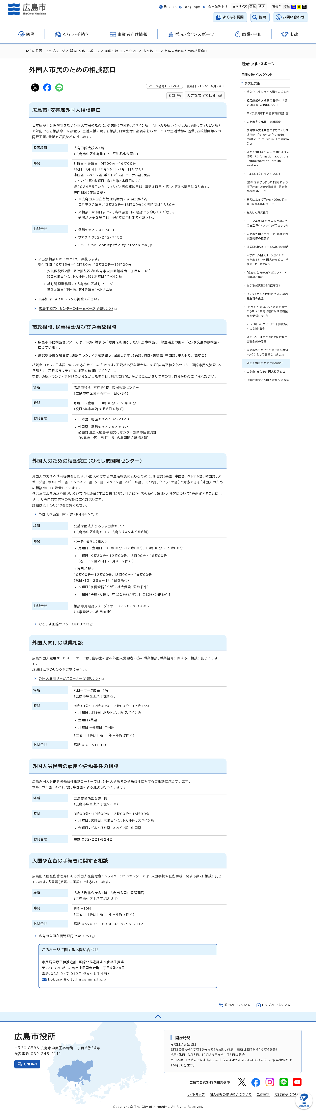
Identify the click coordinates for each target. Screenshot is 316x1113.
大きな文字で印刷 (201, 95)
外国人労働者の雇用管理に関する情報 (268, 159)
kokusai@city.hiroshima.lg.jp (77, 979)
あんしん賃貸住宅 (258, 212)
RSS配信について (288, 1094)
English (170, 6)
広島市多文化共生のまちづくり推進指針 (268, 137)
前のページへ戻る (237, 1005)
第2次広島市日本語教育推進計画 (268, 113)
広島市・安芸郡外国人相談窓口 (266, 371)
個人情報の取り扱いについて (231, 1094)
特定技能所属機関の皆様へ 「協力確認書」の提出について (267, 102)
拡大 (261, 7)
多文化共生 (151, 50)
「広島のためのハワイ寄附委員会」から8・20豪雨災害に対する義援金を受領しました (268, 311)
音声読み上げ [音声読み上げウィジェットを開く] (218, 6)
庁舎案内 (30, 1064)
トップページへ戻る (276, 1005)
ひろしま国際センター (66, 624)
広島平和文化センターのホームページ (78, 308)
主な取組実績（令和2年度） (263, 285)
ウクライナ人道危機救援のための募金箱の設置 (267, 296)
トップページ (56, 50)
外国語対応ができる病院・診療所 (267, 247)
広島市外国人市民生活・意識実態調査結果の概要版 (267, 236)
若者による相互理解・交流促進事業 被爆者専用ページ (267, 201)
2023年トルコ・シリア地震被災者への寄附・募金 (268, 326)
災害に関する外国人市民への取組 (268, 380)
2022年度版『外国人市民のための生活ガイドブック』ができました (268, 223)
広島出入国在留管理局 (67, 936)
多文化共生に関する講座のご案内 (268, 92)
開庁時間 (183, 1038)
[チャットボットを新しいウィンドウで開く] (304, 1108)
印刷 (172, 95)
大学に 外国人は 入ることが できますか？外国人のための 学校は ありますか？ (267, 260)
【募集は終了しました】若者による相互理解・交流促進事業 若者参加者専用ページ (267, 187)
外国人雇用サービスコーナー (71, 678)
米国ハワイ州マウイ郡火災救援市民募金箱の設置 (267, 339)
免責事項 (263, 1094)
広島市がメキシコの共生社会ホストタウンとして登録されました (267, 352)
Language (191, 6)
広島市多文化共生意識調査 (264, 122)
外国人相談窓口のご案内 (68, 514)
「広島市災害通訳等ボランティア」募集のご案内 (267, 274)
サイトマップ (196, 1094)
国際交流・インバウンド (121, 50)
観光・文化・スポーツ (85, 50)
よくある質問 (233, 17)
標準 (252, 7)
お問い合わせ (294, 17)
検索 (262, 17)
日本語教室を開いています (264, 174)
